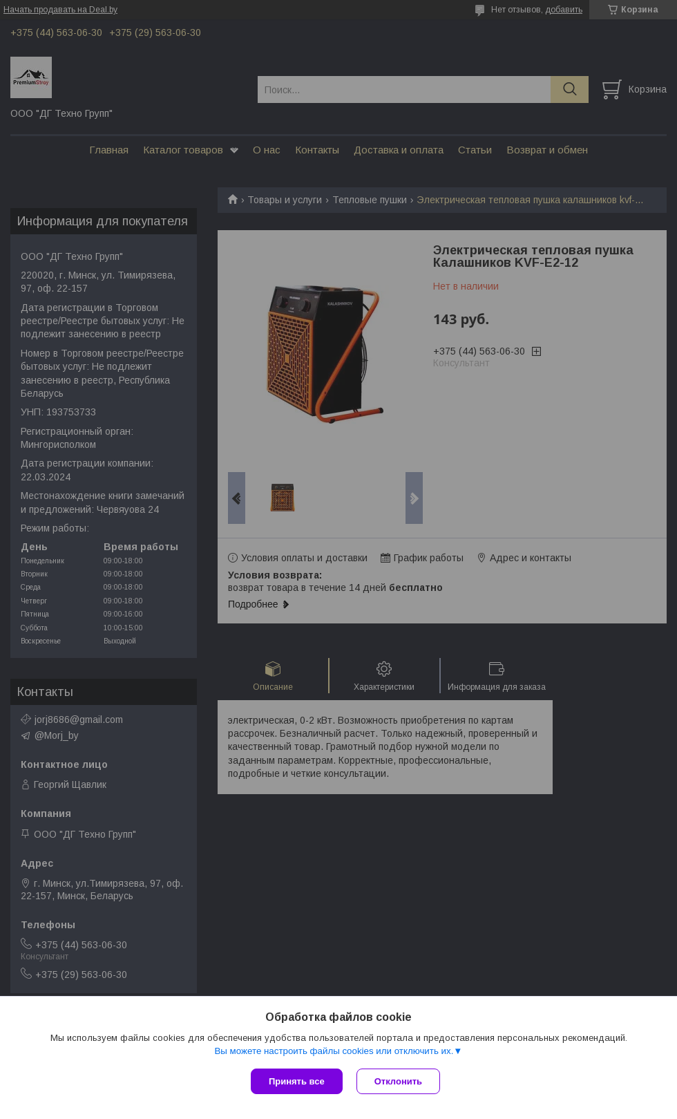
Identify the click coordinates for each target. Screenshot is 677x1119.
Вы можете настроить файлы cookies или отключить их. (333, 1051)
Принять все (297, 1081)
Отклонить (398, 1081)
